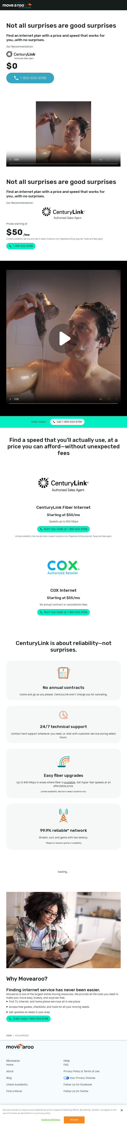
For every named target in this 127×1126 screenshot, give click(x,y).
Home (9, 1035)
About (10, 1071)
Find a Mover (14, 1091)
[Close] (121, 1110)
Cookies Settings (50, 1120)
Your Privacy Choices (79, 1078)
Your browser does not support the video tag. (63, 134)
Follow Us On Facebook (78, 1084)
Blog (9, 1078)
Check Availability (17, 1084)
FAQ (66, 1064)
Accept (74, 1120)
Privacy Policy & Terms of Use (81, 1071)
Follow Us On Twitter (76, 1091)
